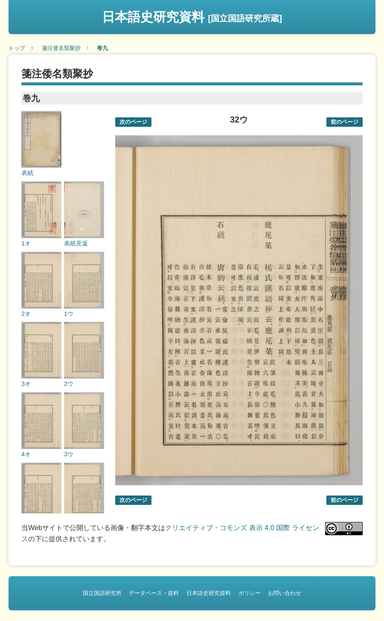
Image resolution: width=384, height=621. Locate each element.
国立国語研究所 (102, 593)
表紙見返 (76, 243)
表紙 (27, 172)
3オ (26, 383)
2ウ (68, 383)
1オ (26, 243)
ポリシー (250, 593)
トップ (17, 48)
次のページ (133, 122)
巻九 (102, 48)
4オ (26, 454)
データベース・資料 (154, 593)
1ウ (68, 313)
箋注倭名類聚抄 (61, 48)
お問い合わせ (284, 593)
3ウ (68, 454)
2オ (26, 313)
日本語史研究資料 (192, 17)
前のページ (344, 122)
